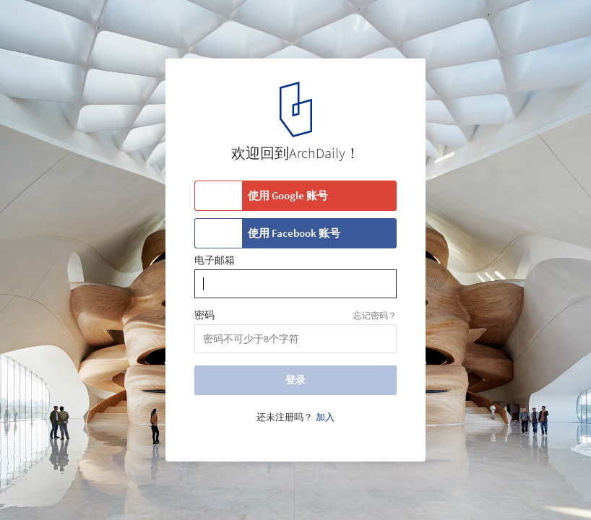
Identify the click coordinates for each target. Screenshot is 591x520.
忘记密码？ (375, 315)
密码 (204, 316)
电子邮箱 (214, 261)
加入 (325, 417)
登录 (295, 379)
